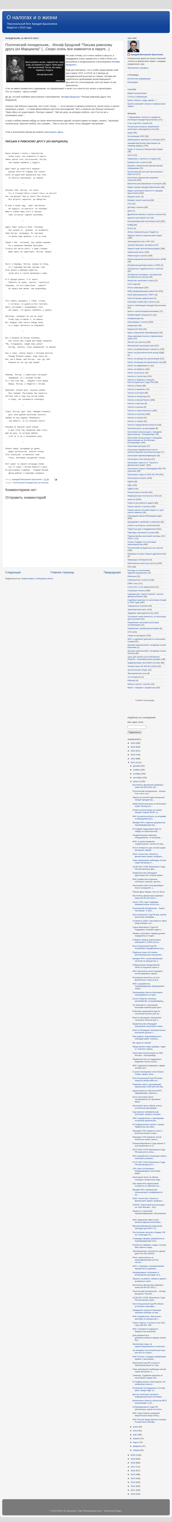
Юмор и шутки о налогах (139, 684)
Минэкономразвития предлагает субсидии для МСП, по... (148, 1227)
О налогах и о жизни (32, 17)
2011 (133, 1490)
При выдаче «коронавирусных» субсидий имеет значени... (147, 1037)
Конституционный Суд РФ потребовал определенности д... (149, 947)
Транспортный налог (137, 609)
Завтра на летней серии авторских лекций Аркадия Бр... (149, 798)
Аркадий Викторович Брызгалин (146, 54)
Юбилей (131, 680)
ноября (136, 770)
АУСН (130, 155)
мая (135, 1435)
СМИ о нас (132, 583)
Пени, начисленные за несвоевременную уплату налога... (146, 1259)
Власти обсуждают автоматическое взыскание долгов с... (149, 1031)
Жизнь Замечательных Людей (141, 232)
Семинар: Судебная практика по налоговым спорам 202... (148, 1376)
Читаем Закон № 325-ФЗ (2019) (142, 666)
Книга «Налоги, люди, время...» (142, 100)
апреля (136, 1438)
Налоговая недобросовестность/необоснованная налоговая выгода (144, 451)
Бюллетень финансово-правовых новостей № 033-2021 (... (148, 897)
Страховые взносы (136, 590)
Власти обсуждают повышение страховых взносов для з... (147, 1018)
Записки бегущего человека (140, 245)
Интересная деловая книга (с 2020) (144, 265)
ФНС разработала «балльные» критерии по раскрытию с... (147, 1317)
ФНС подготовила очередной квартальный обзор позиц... (146, 1414)
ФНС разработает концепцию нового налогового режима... (150, 1157)
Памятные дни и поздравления (142, 529)
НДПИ (130, 481)
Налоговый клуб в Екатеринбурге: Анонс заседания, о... (148, 886)
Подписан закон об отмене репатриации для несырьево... (148, 953)
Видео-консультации (137, 93)
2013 (133, 1482)
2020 (133, 1455)
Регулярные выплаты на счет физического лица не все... (146, 978)
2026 (133, 743)
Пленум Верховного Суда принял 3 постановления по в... (149, 1144)
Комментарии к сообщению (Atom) (37, 579)
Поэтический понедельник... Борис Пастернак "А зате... (149, 909)
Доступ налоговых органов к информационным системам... (148, 1395)
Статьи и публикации (137, 97)
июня (135, 1431)
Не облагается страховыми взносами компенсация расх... (148, 1006)
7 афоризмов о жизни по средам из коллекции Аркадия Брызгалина (144, 118)
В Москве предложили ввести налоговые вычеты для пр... (147, 1012)
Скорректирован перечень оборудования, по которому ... (148, 836)
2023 (133, 755)
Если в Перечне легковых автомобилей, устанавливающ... (149, 1000)
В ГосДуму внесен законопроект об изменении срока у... (149, 1383)
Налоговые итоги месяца (139, 459)
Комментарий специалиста (140, 315)
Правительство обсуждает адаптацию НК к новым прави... (148, 874)
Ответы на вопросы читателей (142, 525)
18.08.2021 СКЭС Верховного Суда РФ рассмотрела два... (149, 868)
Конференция (134, 318)
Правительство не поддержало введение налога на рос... (147, 1060)
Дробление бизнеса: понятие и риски (145, 214)
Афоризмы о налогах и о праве (142, 159)
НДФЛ (130, 489)
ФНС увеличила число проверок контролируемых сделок (148, 972)
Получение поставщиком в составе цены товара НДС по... (149, 1389)
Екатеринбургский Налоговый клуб (144, 221)
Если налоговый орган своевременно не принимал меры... (147, 1099)
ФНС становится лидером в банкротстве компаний (145, 1330)
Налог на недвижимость (139, 365)
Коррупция (132, 325)
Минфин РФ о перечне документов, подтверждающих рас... (149, 823)
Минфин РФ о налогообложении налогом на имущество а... (148, 959)
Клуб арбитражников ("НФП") (141, 295)
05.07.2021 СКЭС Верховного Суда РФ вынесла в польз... (149, 1150)
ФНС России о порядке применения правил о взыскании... (149, 1358)
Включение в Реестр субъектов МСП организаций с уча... (150, 1401)
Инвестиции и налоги (137, 256)
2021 (133, 762)
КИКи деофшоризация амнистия (143, 291)
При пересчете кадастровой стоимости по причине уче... (147, 1184)
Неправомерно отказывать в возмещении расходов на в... (147, 1273)
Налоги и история (136, 393)
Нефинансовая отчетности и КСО (143, 496)
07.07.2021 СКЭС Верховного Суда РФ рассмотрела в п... (149, 1163)
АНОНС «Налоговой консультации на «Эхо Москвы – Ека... (148, 1206)
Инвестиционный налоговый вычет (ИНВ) (147, 259)
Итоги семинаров (136, 287)
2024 (133, 751)
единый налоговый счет (139, 218)
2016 (133, 1470)
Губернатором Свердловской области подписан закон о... (147, 966)
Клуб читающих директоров (140, 298)
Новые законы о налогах (139, 506)
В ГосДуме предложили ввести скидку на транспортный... (147, 830)
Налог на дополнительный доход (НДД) (146, 352)
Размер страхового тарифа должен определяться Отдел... (149, 934)
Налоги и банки (135, 386)
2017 (133, 1467)
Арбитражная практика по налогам (144, 140)
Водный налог (134, 196)
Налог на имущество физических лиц (145, 362)
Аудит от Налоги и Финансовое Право (145, 149)
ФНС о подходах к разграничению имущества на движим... (148, 1267)
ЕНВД (130, 225)
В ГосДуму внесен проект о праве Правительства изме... (148, 1125)
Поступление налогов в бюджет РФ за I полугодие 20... (149, 1233)
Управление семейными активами (143, 628)
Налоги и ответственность (140, 410)
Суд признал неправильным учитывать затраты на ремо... (147, 1113)
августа (136, 781)
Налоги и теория (135, 421)
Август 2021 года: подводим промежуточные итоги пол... (147, 903)
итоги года (132, 284)
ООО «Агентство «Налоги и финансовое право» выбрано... (148, 855)
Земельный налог (136, 252)
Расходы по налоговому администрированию (139, 571)
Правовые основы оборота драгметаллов (147, 554)
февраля (137, 1446)
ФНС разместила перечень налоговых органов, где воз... (147, 880)
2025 (133, 747)
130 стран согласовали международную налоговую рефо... (146, 1170)
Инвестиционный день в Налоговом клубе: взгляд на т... (149, 805)
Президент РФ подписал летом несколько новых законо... (147, 1138)
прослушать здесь (53, 132)
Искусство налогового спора (141, 280)
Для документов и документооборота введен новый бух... (149, 1337)
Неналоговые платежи (138, 492)
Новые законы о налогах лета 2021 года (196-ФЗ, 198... (149, 1324)
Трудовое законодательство (140, 613)
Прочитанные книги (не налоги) (142, 563)
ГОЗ (129, 204)
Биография (133, 82)
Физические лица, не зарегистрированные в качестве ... (150, 1345)
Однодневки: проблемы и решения (144, 522)
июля (135, 1427)
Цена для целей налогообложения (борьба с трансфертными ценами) (144, 658)
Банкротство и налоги (138, 162)
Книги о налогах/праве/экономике (143, 311)
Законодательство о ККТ (139, 241)
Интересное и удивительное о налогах (145, 269)
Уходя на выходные (137, 635)
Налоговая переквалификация (142, 455)
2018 (133, 1463)
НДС (130, 485)
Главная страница (62, 572)
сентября (137, 777)
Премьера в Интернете (138, 560)
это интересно (134, 677)
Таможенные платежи (138, 606)
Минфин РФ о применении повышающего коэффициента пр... (148, 1192)
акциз (130, 133)
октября (137, 774)
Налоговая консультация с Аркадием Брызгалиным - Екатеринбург (145, 433)
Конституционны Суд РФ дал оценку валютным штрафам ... (149, 915)
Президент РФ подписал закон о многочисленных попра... (148, 1132)
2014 (133, 1478)
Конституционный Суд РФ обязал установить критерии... (148, 1305)
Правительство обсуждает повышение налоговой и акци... (148, 1025)
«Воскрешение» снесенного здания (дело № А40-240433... (149, 1252)
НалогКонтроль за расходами (141, 428)
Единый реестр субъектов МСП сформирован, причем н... (147, 1092)
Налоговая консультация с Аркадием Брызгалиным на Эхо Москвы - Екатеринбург (145, 440)
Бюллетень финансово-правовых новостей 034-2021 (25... (148, 786)
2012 (133, 1486)
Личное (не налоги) (136, 342)
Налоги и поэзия (135, 418)
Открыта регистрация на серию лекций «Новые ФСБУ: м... (147, 811)
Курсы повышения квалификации (143, 332)
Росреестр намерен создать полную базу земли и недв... (149, 1246)
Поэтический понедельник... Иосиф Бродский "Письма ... (149, 1292)
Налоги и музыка (135, 407)
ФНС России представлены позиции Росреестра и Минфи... (149, 1420)
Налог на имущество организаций (143, 359)
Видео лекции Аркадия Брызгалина (144, 187)
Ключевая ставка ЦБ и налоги (141, 302)
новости (131, 499)
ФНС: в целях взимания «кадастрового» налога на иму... (149, 842)
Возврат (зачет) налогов (139, 200)
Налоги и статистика (137, 376)
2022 (133, 759)
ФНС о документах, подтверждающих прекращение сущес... (148, 986)
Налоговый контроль (137, 478)
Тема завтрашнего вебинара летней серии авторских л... (149, 861)
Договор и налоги (136, 207)
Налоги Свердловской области (142, 425)
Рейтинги (132, 576)
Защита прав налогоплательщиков (144, 248)
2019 (133, 1459)
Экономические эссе (137, 673)
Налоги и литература (137, 396)
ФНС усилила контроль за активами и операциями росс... (149, 817)
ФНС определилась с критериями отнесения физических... (148, 1119)
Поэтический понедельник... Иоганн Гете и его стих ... (149, 792)
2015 (133, 1474)
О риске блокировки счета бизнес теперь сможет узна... (148, 1073)
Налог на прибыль (136, 369)
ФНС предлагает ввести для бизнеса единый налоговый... (147, 1221)
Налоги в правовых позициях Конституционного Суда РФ (141, 381)
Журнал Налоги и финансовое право (145, 235)
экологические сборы (137, 670)
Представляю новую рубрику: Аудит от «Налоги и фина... (149, 1047)
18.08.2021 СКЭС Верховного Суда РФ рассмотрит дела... (149, 1298)
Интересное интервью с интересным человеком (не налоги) (145, 275)
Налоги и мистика (136, 403)
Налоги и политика (136, 414)
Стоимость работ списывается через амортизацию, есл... (150, 922)
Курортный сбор (135, 329)
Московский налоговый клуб (141, 346)
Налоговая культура (137, 446)
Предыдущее (112, 572)
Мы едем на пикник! (142, 1043)
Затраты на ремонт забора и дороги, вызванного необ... (150, 1280)
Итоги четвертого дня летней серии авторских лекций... (149, 849)
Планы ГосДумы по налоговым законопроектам (142, 543)
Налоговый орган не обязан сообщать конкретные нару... (147, 1178)
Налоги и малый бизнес (139, 400)
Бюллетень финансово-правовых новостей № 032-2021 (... (148, 1286)
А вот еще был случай (138, 123)
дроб (130, 211)
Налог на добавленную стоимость (143, 349)
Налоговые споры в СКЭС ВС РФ (143, 474)
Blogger (118, 1511)
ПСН (130, 567)
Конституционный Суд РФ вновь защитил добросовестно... (148, 1079)
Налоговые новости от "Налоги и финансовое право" (143, 464)
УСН (130, 632)
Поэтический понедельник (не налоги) (30, 483)
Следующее (13, 572)
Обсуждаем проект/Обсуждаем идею (145, 516)
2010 (133, 1494)
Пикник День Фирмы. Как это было (149, 892)
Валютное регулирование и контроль (145, 183)
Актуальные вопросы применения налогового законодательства (143, 127)
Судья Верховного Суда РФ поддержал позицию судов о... (148, 928)
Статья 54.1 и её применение (141, 587)
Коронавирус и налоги (138, 322)
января (136, 1450)
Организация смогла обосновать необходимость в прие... (148, 993)
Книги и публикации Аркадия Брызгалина (147, 305)
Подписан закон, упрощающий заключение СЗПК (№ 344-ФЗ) (148, 1085)
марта (136, 1442)
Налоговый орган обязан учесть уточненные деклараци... (147, 1107)
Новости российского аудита (141, 503)
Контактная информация (139, 79)
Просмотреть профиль (138, 68)
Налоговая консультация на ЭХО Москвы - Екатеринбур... (148, 1054)
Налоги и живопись (136, 389)
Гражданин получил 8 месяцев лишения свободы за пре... (147, 1311)
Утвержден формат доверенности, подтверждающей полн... (149, 1239)
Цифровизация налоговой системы (144, 663)
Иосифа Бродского (70, 97)
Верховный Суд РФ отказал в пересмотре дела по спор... (146, 1364)
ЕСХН (130, 228)
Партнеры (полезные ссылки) (141, 532)
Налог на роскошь (136, 373)
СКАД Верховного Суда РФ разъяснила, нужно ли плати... (148, 1408)
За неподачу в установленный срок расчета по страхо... (149, 1351)
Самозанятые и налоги (138, 580)
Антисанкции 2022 (136, 136)
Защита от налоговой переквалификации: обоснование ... (149, 1213)
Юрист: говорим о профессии (141, 687)
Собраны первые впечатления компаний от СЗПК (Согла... (147, 941)
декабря (137, 766)
